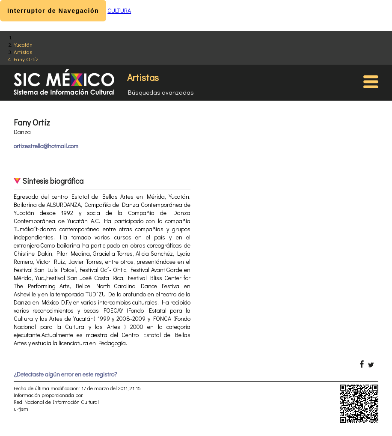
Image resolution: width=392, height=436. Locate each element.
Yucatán (23, 44)
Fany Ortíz (26, 59)
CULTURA (119, 10)
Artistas (23, 51)
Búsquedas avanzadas (161, 92)
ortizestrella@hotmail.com (46, 146)
